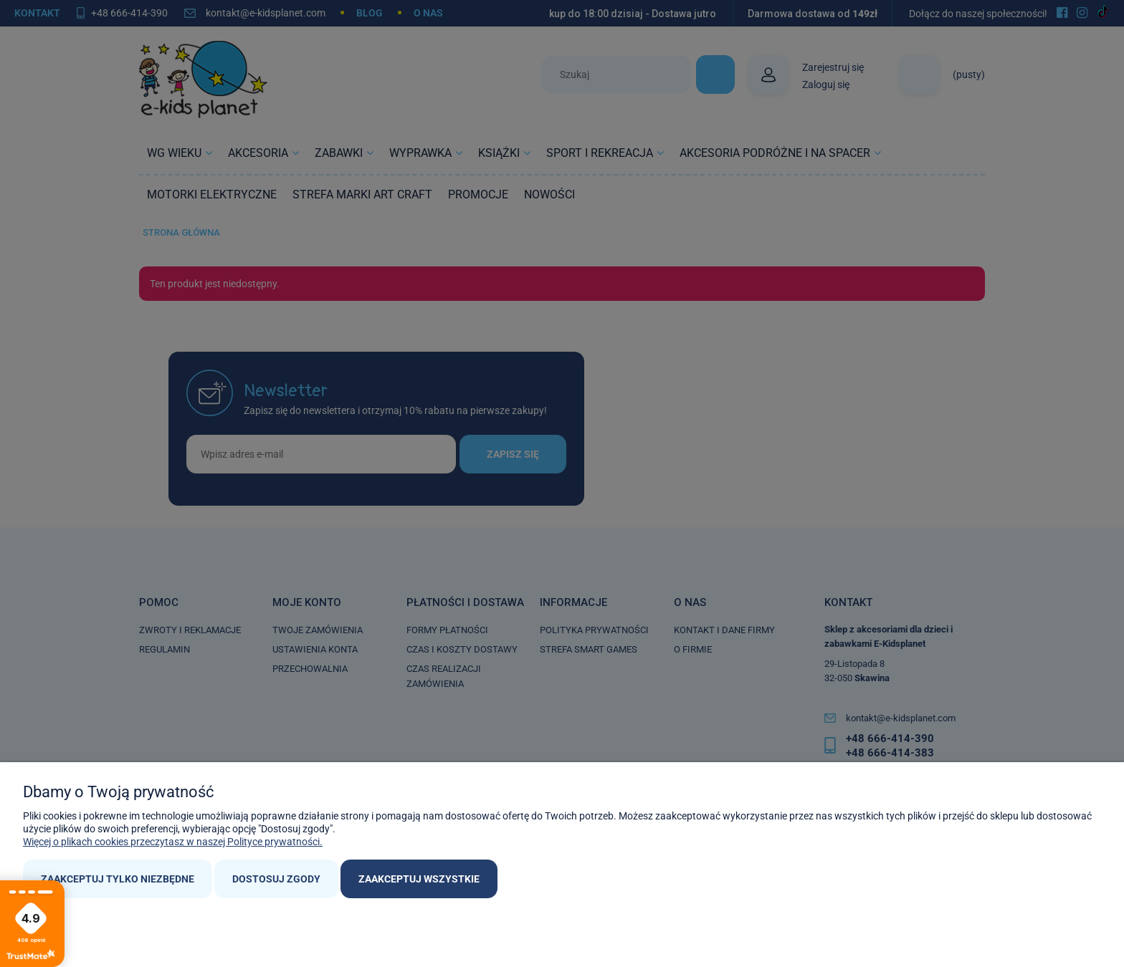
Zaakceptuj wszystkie (419, 879)
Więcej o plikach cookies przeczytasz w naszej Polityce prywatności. (173, 841)
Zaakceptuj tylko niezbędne (117, 879)
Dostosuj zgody (276, 879)
